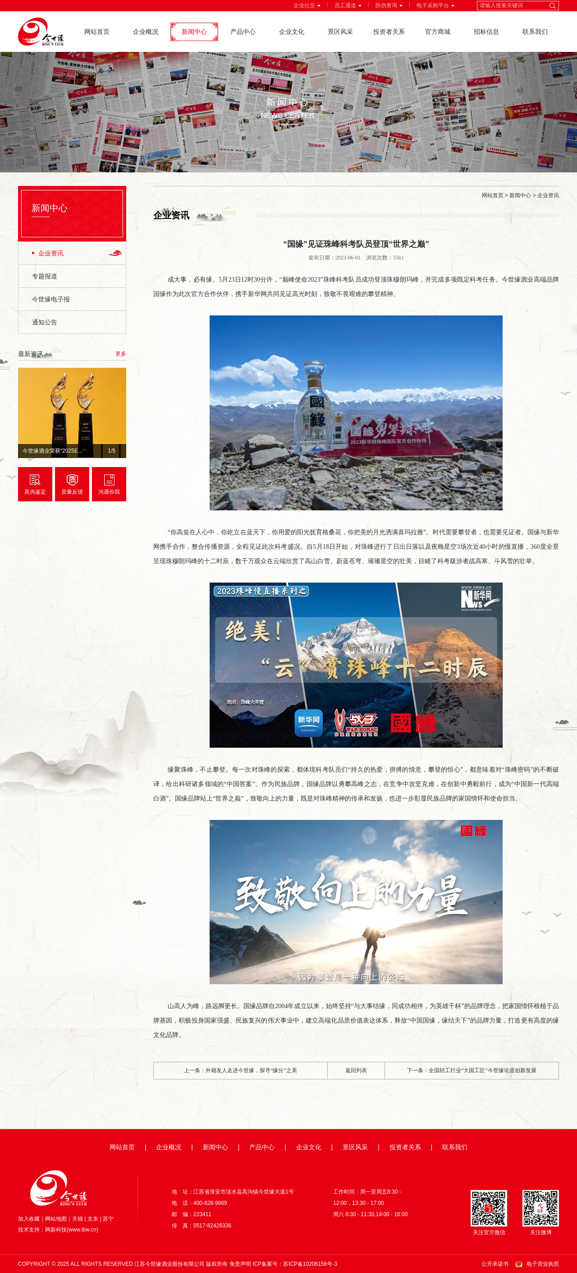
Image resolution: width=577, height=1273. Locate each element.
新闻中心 (194, 31)
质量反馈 (72, 492)
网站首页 (97, 31)
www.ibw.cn (82, 1230)
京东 (92, 1219)
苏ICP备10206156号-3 (310, 1264)
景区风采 (340, 31)
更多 (120, 354)
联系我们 (535, 31)
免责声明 (240, 1264)
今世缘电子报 (51, 299)
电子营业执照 (543, 1264)
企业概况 (145, 31)
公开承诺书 (494, 1264)
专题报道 (44, 276)
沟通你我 (109, 492)
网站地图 (56, 1219)
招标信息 (486, 31)
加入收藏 (29, 1219)
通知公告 (44, 322)
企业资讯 (51, 253)
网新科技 (56, 1230)
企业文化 (291, 31)
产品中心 (243, 31)
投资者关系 (389, 31)
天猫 (77, 1219)
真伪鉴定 (35, 492)
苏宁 (108, 1219)
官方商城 (437, 31)
